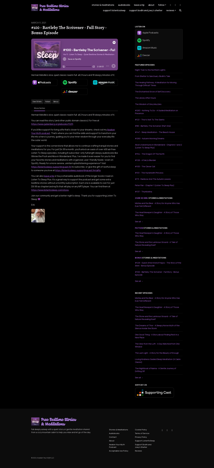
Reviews (170, 10)
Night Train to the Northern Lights (150, 70)
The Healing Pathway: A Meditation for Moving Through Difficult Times (155, 84)
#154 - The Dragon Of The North (149, 154)
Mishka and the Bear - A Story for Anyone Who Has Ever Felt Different (157, 204)
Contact (113, 437)
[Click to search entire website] (180, 10)
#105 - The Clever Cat (145, 166)
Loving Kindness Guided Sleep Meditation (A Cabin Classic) (158, 360)
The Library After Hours (145, 98)
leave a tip (139, 4)
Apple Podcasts (147, 33)
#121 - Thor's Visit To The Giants (149, 119)
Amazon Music (147, 48)
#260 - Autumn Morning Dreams (149, 138)
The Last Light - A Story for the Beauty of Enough (157, 353)
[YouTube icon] (172, 430)
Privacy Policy (141, 437)
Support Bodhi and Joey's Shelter (145, 10)
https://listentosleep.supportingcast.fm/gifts (78, 170)
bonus (138, 258)
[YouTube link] (180, 5)
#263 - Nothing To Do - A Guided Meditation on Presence (156, 112)
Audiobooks (124, 4)
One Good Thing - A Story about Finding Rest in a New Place (157, 336)
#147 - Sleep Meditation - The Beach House (155, 132)
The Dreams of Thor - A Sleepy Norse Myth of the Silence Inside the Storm (157, 327)
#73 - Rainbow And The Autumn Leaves (153, 179)
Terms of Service (142, 433)
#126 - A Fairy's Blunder (145, 160)
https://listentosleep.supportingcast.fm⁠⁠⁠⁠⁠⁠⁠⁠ (51, 166)
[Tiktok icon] (162, 430)
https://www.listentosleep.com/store (50, 190)
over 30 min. (141, 198)
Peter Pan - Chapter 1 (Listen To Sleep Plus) (154, 185)
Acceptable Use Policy (118, 451)
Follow (161, 4)
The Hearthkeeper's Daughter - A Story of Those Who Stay (157, 214)
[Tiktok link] (170, 5)
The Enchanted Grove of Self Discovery (152, 91)
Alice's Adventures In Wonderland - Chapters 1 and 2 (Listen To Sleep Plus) (158, 146)
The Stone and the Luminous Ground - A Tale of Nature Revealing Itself (156, 243)
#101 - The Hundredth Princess (149, 172)
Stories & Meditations (103, 4)
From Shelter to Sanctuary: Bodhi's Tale (152, 76)
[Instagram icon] (167, 430)
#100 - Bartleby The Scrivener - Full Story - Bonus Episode (157, 273)
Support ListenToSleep (114, 10)
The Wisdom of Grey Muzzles (148, 104)
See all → (139, 221)
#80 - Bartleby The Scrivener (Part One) (153, 126)
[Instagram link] (175, 5)
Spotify (143, 40)
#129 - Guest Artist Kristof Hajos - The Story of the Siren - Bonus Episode (158, 264)
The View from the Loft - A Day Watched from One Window (157, 345)
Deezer (143, 55)
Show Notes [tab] (39, 108)
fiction (139, 228)
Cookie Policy (141, 429)
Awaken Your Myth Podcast (117, 445)
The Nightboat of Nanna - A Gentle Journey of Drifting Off (155, 370)
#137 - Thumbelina (143, 191)
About (151, 4)
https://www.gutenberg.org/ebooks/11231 (52, 124)
